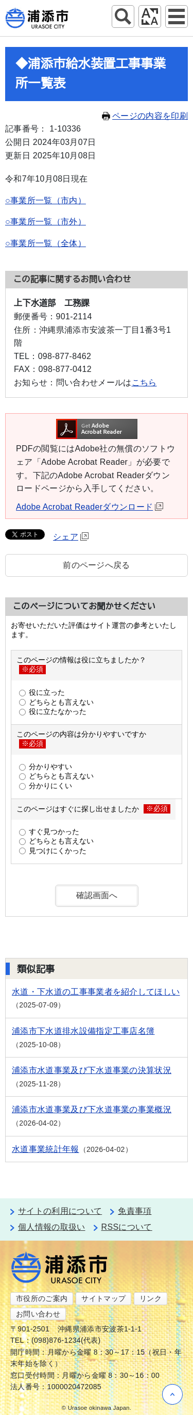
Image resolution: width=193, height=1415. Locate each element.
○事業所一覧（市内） (45, 200)
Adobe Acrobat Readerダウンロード (89, 506)
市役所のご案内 (41, 1298)
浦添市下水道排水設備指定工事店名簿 (83, 1031)
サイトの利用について (60, 1211)
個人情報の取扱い (51, 1227)
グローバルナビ (176, 16)
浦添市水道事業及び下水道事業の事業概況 (91, 1109)
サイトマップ (103, 1298)
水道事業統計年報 (45, 1149)
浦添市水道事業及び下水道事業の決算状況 (91, 1070)
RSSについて (126, 1227)
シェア (71, 536)
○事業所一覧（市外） (45, 221)
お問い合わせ (38, 1314)
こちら (144, 382)
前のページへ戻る (96, 565)
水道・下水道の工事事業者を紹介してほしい (96, 991)
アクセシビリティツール (149, 16)
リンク (150, 1298)
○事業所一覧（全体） (45, 243)
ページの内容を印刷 (145, 115)
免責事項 (134, 1211)
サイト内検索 (123, 16)
